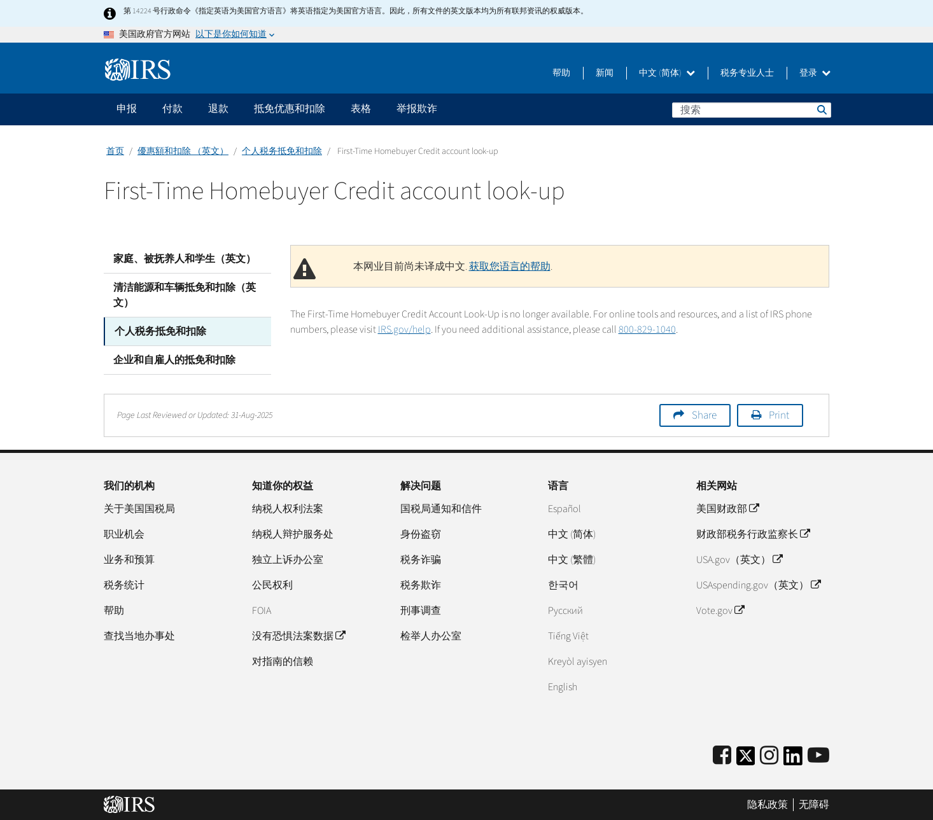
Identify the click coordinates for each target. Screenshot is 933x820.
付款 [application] (172, 109)
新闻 (605, 73)
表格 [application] (361, 109)
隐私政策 (767, 804)
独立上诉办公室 (287, 560)
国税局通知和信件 (441, 509)
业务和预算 (129, 560)
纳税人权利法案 (287, 509)
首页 (115, 151)
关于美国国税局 (139, 509)
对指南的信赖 (282, 662)
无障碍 (814, 804)
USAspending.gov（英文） (758, 585)
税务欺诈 (420, 585)
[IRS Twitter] (745, 759)
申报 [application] (126, 109)
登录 (815, 73)
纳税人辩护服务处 (292, 534)
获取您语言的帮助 (510, 267)
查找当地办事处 (139, 636)
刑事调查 (420, 611)
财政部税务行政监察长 (753, 534)
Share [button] (704, 415)
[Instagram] (769, 756)
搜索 (821, 109)
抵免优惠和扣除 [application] (289, 109)
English (562, 687)
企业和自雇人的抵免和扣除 (174, 360)
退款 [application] (218, 109)
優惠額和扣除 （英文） (182, 151)
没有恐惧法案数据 (298, 636)
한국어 (563, 585)
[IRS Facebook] (722, 756)
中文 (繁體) (572, 560)
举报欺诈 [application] (416, 109)
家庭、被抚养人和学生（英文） (184, 259)
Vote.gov (720, 611)
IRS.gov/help (404, 330)
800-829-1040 (647, 330)
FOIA (261, 611)
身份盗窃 (420, 534)
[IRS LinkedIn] (793, 759)
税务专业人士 (747, 73)
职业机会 (124, 534)
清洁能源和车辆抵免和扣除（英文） (184, 295)
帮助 (561, 73)
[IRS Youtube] (818, 756)
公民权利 (272, 585)
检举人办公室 (430, 636)
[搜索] (751, 110)
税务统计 (124, 585)
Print (779, 415)
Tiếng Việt (568, 636)
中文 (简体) (667, 73)
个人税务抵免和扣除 (282, 151)
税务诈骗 (420, 560)
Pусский (565, 611)
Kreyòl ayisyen (577, 662)
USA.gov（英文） (739, 560)
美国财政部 (727, 509)
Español (564, 509)
